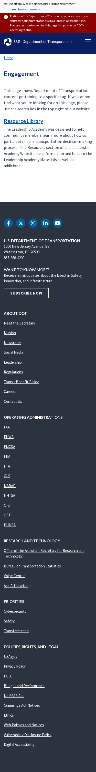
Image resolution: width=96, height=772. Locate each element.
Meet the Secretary (19, 323)
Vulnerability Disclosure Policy (27, 734)
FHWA (9, 436)
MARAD (10, 485)
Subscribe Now (26, 293)
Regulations (13, 371)
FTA (7, 466)
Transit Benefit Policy (21, 381)
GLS (7, 475)
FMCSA (9, 446)
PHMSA (10, 524)
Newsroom (12, 342)
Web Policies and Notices (24, 724)
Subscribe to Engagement (3, 191)
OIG (7, 505)
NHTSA (9, 495)
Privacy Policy (15, 666)
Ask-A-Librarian (18, 585)
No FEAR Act (14, 695)
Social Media (13, 352)
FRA (7, 456)
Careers (10, 391)
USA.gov (10, 656)
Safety (9, 621)
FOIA (8, 676)
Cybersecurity (15, 611)
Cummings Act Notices (22, 705)
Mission (10, 332)
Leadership (13, 362)
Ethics (9, 715)
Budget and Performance (24, 685)
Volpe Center (14, 575)
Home (8, 57)
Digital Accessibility (19, 744)
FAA (7, 427)
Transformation (16, 630)
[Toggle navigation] (88, 41)
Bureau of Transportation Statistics (32, 566)
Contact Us (13, 401)
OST (7, 515)
